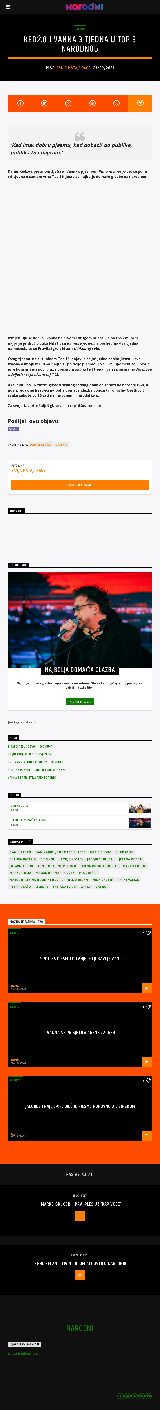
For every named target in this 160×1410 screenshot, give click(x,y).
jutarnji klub (21, 866)
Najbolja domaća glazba (28, 820)
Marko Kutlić (134, 866)
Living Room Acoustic (99, 866)
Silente (41, 887)
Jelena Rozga (130, 859)
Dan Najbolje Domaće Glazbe (60, 852)
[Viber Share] (13, 429)
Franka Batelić (23, 859)
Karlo (15, 986)
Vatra (101, 887)
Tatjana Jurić (64, 887)
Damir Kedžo (40, 445)
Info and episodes (80, 702)
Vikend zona (19, 806)
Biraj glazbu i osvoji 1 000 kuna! (30, 747)
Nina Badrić (103, 880)
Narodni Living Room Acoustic (37, 880)
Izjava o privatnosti (23, 1353)
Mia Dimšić (88, 873)
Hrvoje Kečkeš (71, 859)
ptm (14, 1133)
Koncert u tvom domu (56, 866)
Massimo (43, 873)
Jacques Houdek (101, 859)
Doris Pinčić (101, 852)
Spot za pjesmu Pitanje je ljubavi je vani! (37, 770)
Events (15, 1080)
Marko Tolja (20, 873)
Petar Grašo (20, 887)
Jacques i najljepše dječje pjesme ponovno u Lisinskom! (81, 1106)
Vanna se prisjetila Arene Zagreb (32, 778)
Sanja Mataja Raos (73, 68)
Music (80, 29)
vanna (61, 445)
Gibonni (47, 859)
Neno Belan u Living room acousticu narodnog (81, 1264)
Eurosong (124, 852)
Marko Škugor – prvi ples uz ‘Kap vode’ (81, 1204)
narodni (80, 1328)
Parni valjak (128, 880)
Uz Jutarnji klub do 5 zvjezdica (30, 754)
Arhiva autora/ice (80, 485)
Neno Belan (78, 880)
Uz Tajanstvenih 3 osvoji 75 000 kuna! (35, 762)
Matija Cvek (65, 873)
